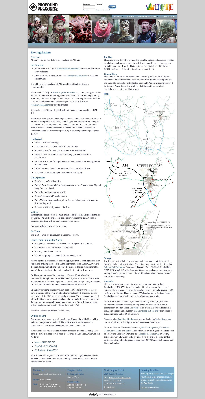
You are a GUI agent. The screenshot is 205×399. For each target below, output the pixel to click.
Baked (128, 330)
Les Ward (134, 307)
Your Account (168, 16)
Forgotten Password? (103, 10)
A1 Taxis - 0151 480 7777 (46, 350)
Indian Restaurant (163, 319)
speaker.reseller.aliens (77, 75)
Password (99, 4)
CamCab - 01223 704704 (46, 346)
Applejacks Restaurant (149, 334)
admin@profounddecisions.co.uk (50, 374)
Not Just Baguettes (149, 327)
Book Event (109, 387)
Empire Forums (74, 388)
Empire (130, 16)
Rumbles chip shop (126, 319)
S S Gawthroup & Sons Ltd (146, 311)
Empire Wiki (73, 377)
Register (86, 10)
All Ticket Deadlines (150, 387)
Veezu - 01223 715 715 (45, 342)
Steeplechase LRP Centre (120, 377)
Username (86, 4)
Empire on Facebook (76, 385)
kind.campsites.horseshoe (68, 68)
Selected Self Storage (113, 267)
